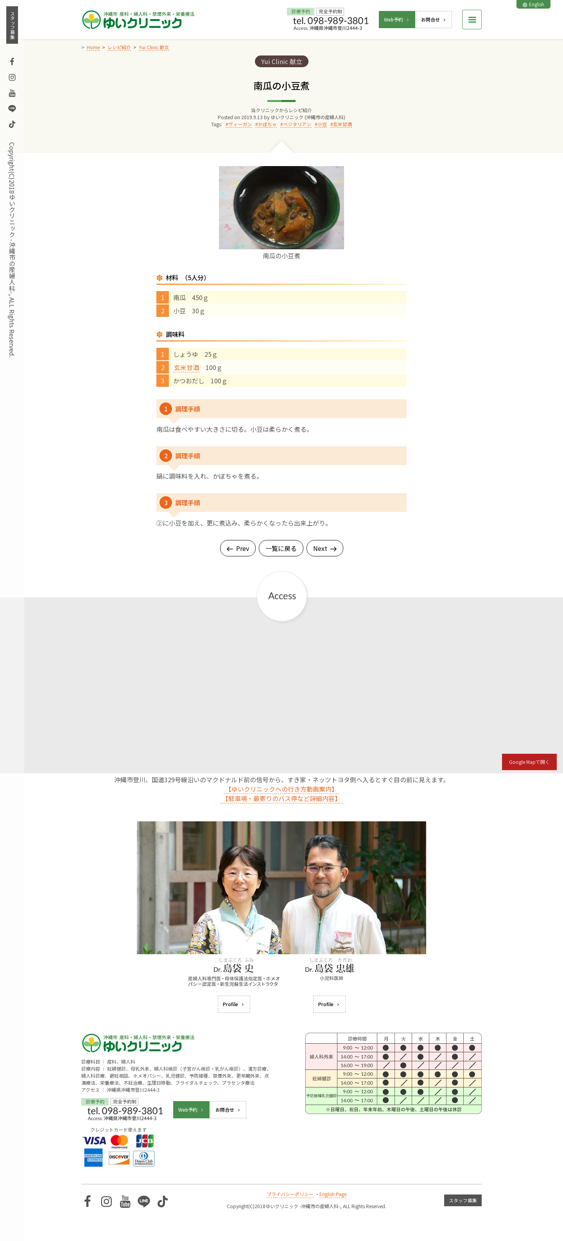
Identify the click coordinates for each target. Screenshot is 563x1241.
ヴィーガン (240, 124)
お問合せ (434, 19)
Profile (234, 1004)
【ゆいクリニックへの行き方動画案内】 (281, 789)
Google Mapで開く (529, 761)
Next (325, 548)
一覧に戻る (281, 548)
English (533, 4)
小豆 (322, 124)
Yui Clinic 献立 (281, 61)
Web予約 (397, 19)
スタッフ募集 (12, 25)
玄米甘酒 (342, 124)
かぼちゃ (267, 124)
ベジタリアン (297, 124)
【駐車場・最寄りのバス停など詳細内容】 (281, 798)
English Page (332, 1194)
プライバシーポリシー (290, 1194)
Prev (238, 548)
